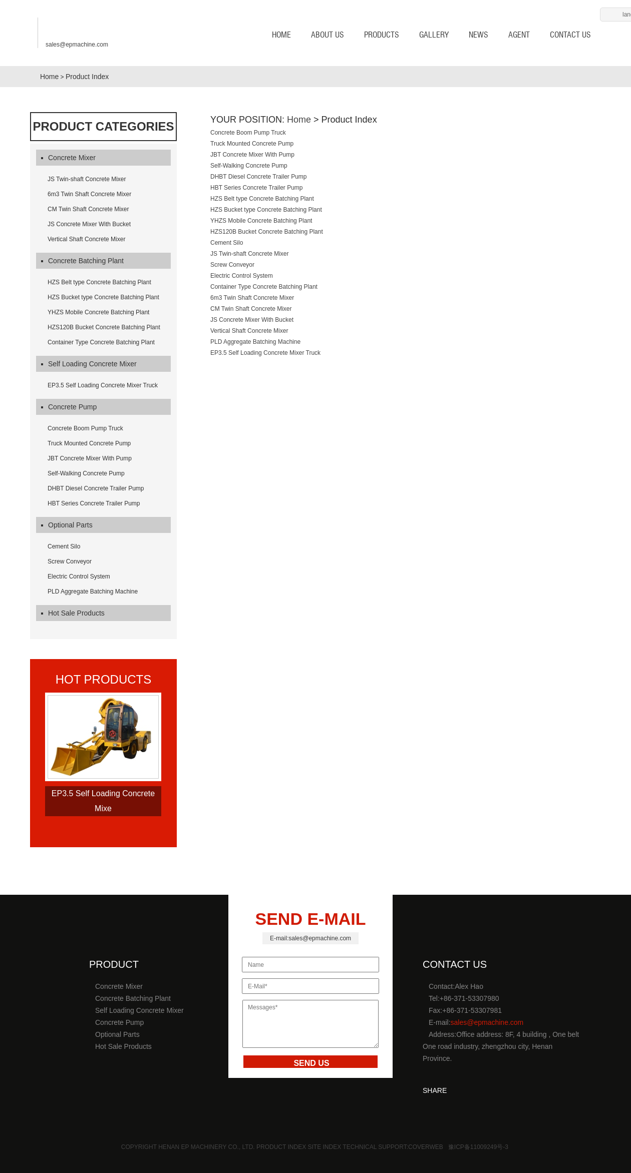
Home (48, 77)
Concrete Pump (69, 407)
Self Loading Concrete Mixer (89, 364)
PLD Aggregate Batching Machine (93, 591)
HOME (275, 35)
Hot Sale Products (73, 613)
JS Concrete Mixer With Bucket (89, 224)
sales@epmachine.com (77, 41)
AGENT (519, 35)
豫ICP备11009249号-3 (478, 1146)
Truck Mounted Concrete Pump (89, 443)
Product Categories (103, 127)
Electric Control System (79, 576)
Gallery (434, 35)
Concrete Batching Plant (82, 261)
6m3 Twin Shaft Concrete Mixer (89, 194)
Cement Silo (64, 546)
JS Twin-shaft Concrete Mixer (87, 179)
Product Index (87, 77)
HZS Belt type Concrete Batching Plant (99, 282)
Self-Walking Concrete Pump (86, 473)
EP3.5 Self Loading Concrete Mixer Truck (103, 385)
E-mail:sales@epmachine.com (310, 938)
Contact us (570, 35)
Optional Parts (67, 525)
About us (327, 35)
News (478, 35)
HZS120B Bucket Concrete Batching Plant (104, 327)
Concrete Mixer (68, 158)
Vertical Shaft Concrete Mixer (86, 239)
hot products (104, 679)
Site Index (325, 1146)
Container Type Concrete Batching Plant (101, 342)
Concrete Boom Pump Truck (85, 428)
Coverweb (425, 1146)
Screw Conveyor (70, 561)
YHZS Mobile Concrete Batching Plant (98, 312)
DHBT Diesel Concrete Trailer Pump (96, 488)
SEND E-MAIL (310, 918)
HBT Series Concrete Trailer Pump (94, 503)
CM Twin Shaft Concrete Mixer (88, 209)
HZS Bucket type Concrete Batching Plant (103, 297)
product (114, 964)
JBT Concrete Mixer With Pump (90, 458)
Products (381, 35)
